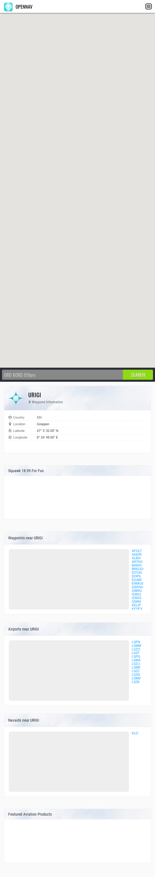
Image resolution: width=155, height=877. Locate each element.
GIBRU (137, 590)
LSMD (136, 678)
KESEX (137, 609)
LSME (136, 667)
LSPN (136, 642)
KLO (135, 733)
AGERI (137, 554)
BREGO (137, 569)
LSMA (136, 660)
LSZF (136, 653)
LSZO (136, 649)
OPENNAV (18, 6)
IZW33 (136, 598)
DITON (137, 572)
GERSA (137, 587)
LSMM (136, 645)
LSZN (136, 674)
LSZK (136, 682)
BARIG (137, 565)
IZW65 (136, 601)
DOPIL (136, 576)
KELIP (136, 605)
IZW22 (136, 594)
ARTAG (137, 561)
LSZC (136, 671)
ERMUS (137, 583)
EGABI (137, 580)
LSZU (136, 663)
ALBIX (136, 558)
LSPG (136, 656)
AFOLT (137, 551)
